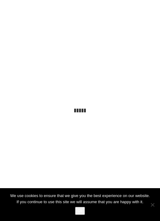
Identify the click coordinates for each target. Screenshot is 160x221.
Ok (80, 210)
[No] (152, 205)
